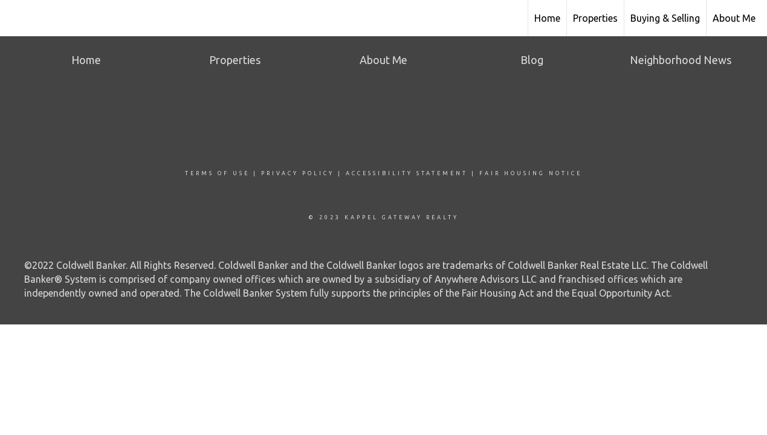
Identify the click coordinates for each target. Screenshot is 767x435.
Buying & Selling (665, 18)
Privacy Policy (297, 173)
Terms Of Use (217, 173)
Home (547, 18)
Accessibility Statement (407, 173)
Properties (595, 18)
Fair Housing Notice (530, 173)
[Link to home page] (15, 16)
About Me (734, 18)
